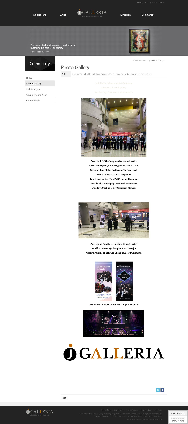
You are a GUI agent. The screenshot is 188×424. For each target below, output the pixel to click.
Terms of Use (106, 410)
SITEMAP (161, 2)
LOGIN (147, 2)
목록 (64, 398)
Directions (157, 410)
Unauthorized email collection (139, 410)
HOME (139, 2)
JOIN (153, 2)
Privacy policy (119, 410)
